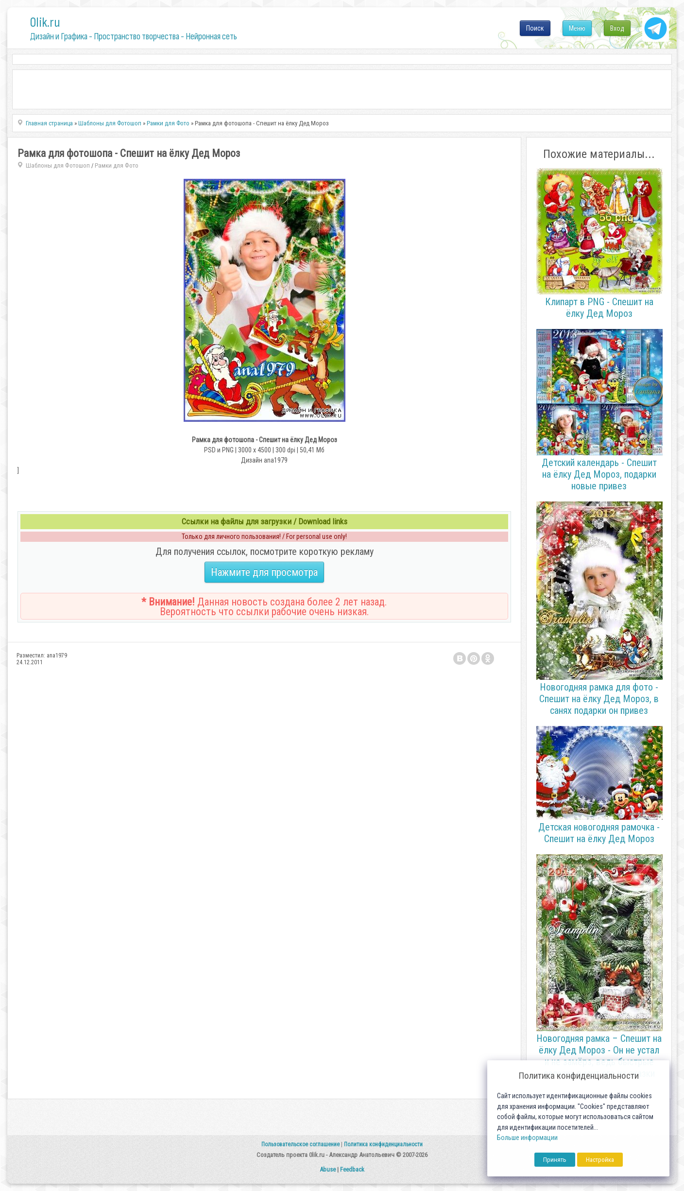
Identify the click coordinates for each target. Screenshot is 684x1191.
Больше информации (527, 1138)
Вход (617, 28)
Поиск (535, 28)
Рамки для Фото (116, 165)
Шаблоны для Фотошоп (58, 165)
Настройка (600, 1159)
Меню (577, 28)
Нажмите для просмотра (264, 572)
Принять (554, 1159)
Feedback (352, 1169)
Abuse (328, 1169)
